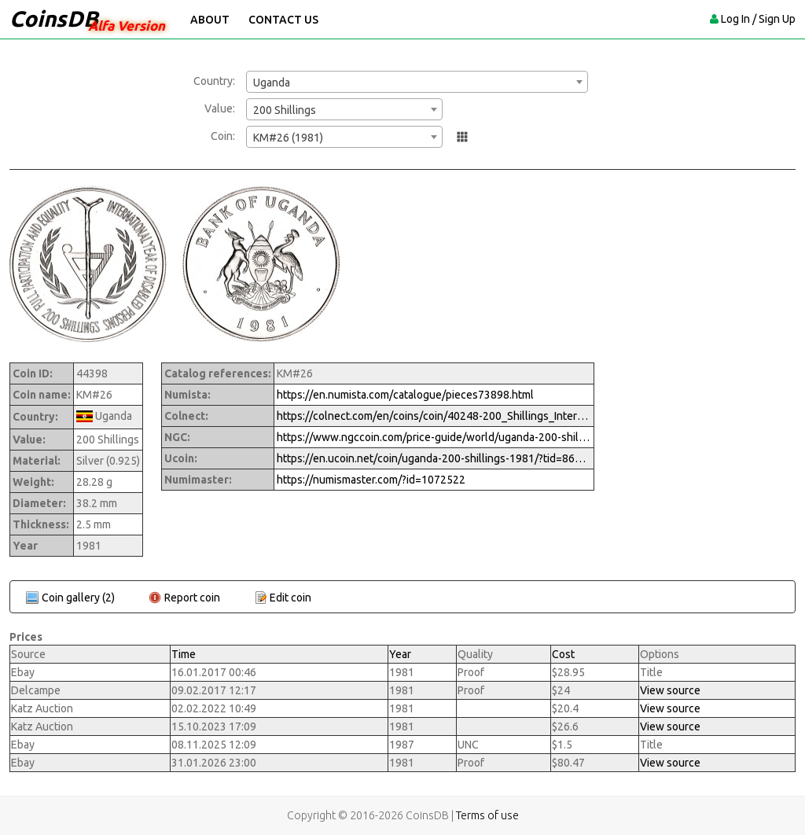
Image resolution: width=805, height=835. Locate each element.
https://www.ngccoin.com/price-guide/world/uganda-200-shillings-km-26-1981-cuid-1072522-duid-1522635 (434, 437)
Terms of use (487, 815)
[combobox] (417, 82)
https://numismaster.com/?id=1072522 (371, 479)
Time (183, 654)
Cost (563, 654)
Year (400, 654)
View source (670, 690)
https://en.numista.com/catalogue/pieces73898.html (405, 394)
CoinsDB (53, 18)
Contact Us (283, 19)
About (210, 19)
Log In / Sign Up (758, 19)
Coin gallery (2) (78, 597)
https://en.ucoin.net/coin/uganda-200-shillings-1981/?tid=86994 (434, 458)
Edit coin (290, 597)
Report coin (192, 597)
